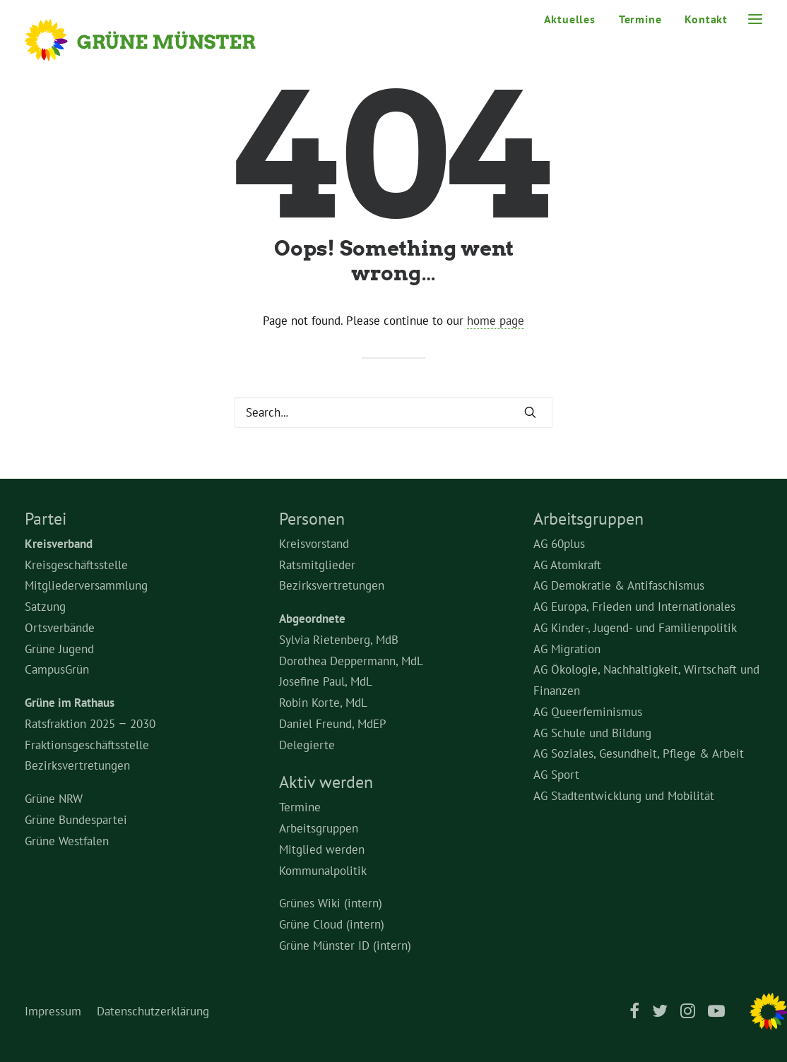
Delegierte (307, 745)
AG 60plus (559, 543)
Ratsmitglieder (317, 565)
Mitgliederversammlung (86, 585)
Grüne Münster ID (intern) (345, 945)
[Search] (393, 412)
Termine (640, 19)
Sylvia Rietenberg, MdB (338, 640)
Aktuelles (570, 19)
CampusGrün (57, 669)
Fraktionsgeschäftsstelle (87, 745)
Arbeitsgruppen (318, 828)
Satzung (45, 606)
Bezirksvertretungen (77, 765)
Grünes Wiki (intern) (330, 903)
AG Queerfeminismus (587, 712)
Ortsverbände (60, 628)
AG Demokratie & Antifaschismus (618, 585)
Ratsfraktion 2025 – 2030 (90, 724)
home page (495, 320)
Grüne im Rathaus (69, 702)
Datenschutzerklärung (153, 1011)
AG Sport (556, 774)
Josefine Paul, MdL (325, 681)
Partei (45, 519)
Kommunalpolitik (323, 870)
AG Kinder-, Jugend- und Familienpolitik (635, 628)
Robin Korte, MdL (323, 702)
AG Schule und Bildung (592, 733)
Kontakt (706, 19)
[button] (530, 412)
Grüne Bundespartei (76, 820)
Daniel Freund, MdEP (332, 724)
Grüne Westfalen (67, 841)
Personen (312, 519)
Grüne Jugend (59, 649)
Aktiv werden (326, 782)
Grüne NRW (54, 798)
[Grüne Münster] (159, 40)
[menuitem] (574, 19)
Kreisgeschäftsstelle (76, 565)
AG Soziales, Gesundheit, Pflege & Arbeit (638, 753)
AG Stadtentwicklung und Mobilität (623, 796)
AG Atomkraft (567, 565)
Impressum (53, 1011)
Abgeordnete (312, 618)
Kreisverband (59, 543)
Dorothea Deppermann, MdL (351, 661)
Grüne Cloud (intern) (331, 924)
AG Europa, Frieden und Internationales (634, 606)
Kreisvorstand (314, 543)
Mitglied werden (322, 849)
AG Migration (566, 649)
